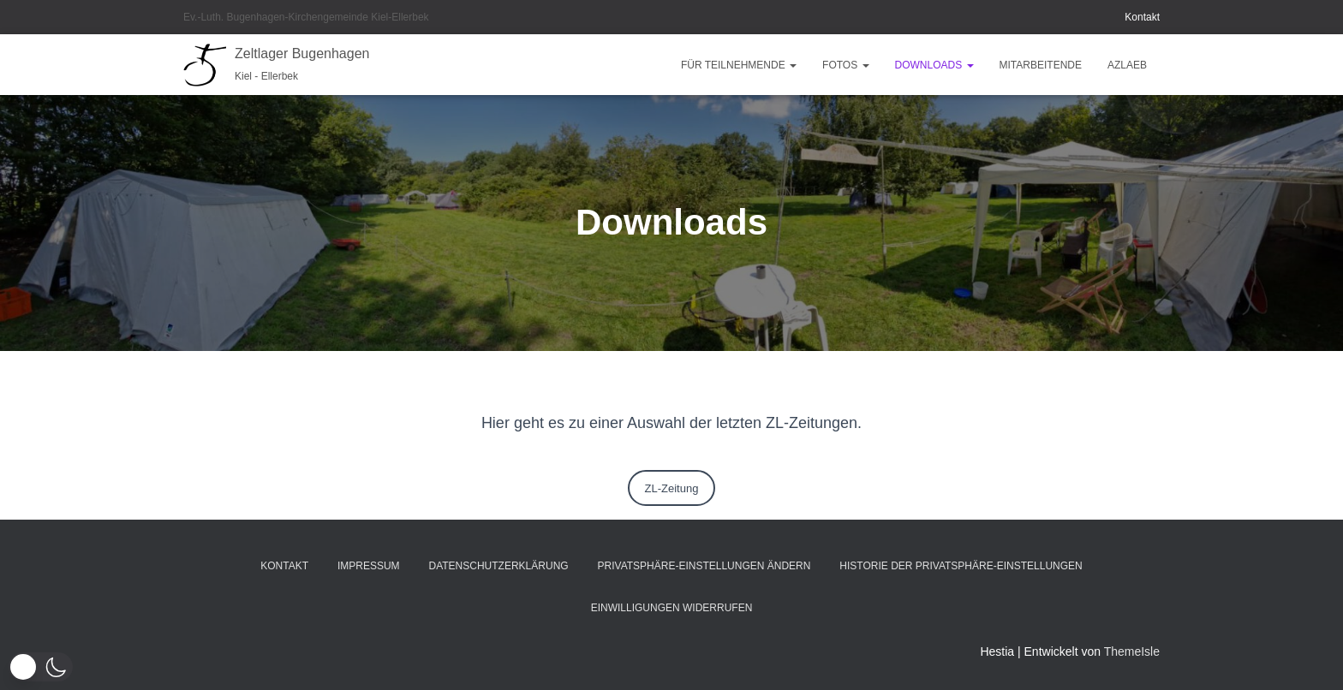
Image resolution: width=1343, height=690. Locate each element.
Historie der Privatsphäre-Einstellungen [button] (960, 566)
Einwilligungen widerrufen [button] (672, 608)
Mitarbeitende (1041, 65)
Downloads (934, 65)
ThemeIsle (1132, 651)
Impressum (368, 566)
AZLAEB (1127, 65)
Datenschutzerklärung (499, 566)
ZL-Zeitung (672, 488)
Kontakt (1142, 17)
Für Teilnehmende (739, 65)
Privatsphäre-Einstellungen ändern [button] (704, 566)
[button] (792, 65)
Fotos (845, 65)
